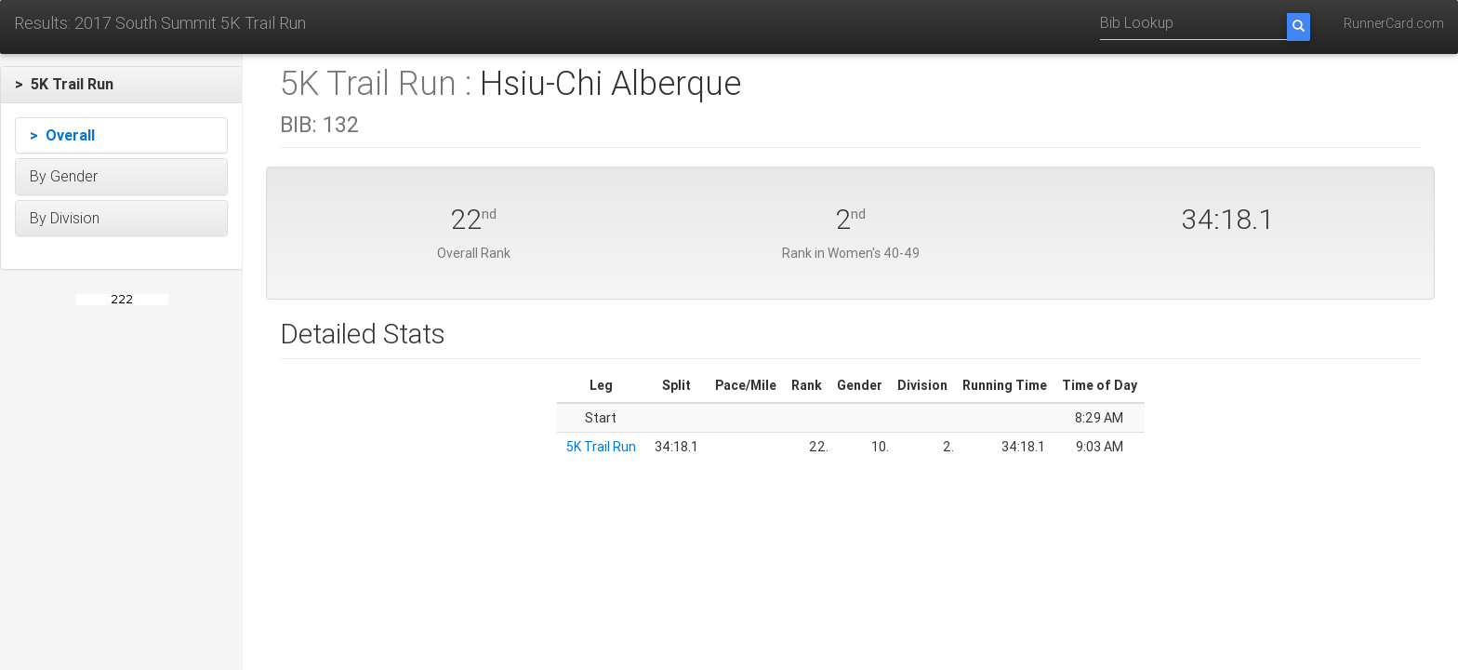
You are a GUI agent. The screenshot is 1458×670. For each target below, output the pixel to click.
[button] (121, 84)
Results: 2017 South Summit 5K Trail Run (160, 23)
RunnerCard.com (1394, 23)
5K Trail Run (601, 446)
